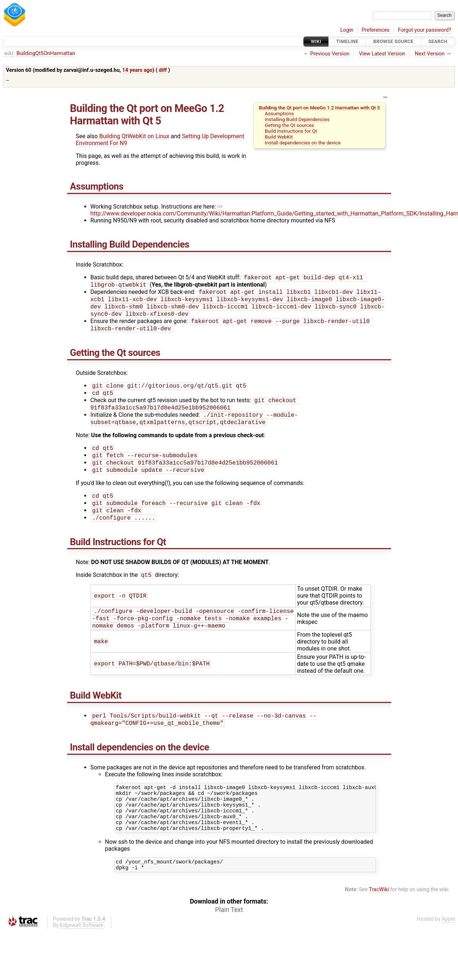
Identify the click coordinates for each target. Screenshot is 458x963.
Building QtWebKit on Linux (134, 136)
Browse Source (393, 41)
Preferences (376, 30)
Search (437, 41)
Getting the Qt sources (289, 125)
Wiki (316, 41)
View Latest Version (382, 54)
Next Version (429, 54)
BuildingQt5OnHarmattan (45, 53)
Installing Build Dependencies (297, 119)
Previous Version (329, 54)
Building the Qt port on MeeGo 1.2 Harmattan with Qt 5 (319, 107)
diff (163, 70)
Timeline (347, 41)
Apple (448, 950)
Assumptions (279, 113)
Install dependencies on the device (303, 142)
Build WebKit (279, 137)
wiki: (9, 53)
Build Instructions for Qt (291, 131)
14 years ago (137, 70)
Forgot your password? (424, 30)
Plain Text (229, 941)
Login (347, 30)
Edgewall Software (81, 957)
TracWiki (379, 921)
